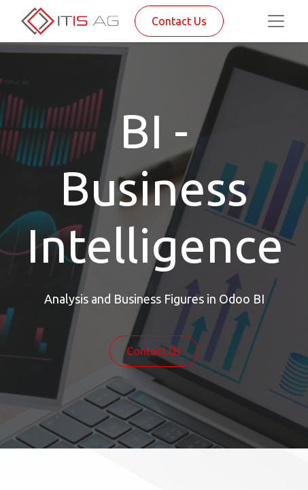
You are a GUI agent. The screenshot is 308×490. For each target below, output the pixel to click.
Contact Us (179, 21)
